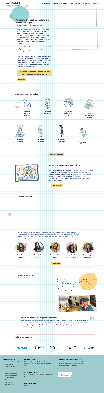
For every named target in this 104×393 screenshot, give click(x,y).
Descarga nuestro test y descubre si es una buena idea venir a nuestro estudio (34, 73)
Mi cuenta (86, 3)
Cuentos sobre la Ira (9, 364)
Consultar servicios (56, 155)
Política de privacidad (9, 384)
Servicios (55, 3)
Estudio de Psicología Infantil (11, 361)
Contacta (21, 80)
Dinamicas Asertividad (10, 366)
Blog (71, 3)
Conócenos (56, 263)
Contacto (95, 3)
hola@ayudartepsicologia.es (31, 374)
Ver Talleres (56, 185)
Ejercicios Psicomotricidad (10, 373)
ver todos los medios (20, 340)
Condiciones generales (29, 385)
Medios (78, 3)
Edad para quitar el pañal (10, 379)
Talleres (63, 3)
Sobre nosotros (45, 3)
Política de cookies (8, 382)
